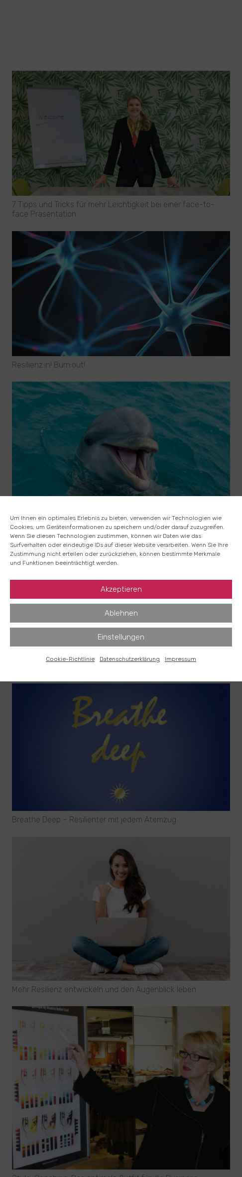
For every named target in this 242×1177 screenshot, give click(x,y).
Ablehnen (121, 613)
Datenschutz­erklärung (130, 658)
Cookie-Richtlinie (70, 658)
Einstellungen (121, 637)
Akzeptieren (121, 589)
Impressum (180, 658)
